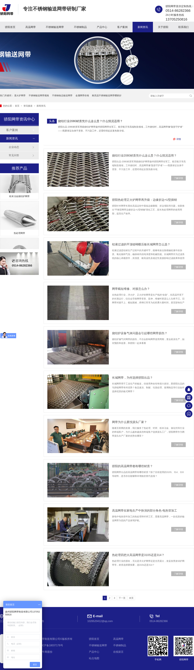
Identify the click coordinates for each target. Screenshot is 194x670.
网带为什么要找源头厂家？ (129, 422)
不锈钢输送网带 (55, 27)
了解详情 (178, 178)
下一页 (122, 598)
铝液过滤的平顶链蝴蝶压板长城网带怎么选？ (141, 244)
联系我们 (183, 27)
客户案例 (122, 27)
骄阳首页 (10, 27)
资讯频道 (28, 106)
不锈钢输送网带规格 (39, 95)
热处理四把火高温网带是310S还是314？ (138, 555)
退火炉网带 (20, 95)
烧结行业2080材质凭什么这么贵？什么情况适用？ (90, 121)
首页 (17, 106)
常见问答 (14, 155)
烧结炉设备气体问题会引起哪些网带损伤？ (139, 333)
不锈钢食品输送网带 (62, 95)
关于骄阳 (163, 27)
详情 (178, 139)
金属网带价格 (82, 95)
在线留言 (118, 651)
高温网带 (30, 27)
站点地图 (94, 658)
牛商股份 (47, 651)
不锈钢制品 (80, 27)
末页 (131, 598)
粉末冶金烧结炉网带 (19, 197)
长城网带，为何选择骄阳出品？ (132, 377)
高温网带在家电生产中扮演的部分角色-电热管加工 (144, 510)
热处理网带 (19, 234)
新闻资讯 (143, 27)
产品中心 (102, 27)
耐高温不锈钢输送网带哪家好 (106, 95)
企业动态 (14, 147)
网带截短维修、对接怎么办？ (131, 288)
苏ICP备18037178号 (51, 645)
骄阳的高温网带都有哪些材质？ (132, 466)
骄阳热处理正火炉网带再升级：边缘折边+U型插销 (144, 199)
